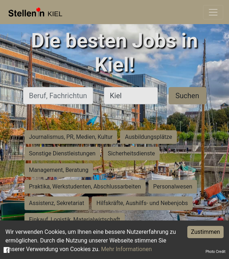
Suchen (187, 95)
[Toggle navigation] (213, 12)
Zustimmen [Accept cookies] (205, 231)
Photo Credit (215, 252)
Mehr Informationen (126, 249)
